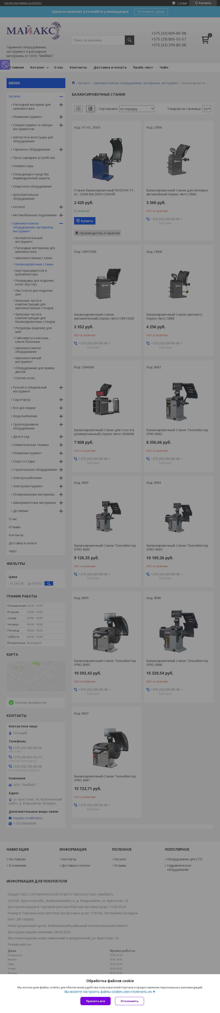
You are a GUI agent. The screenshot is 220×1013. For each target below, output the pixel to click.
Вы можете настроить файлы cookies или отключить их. (108, 991)
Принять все (95, 1001)
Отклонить (129, 1001)
